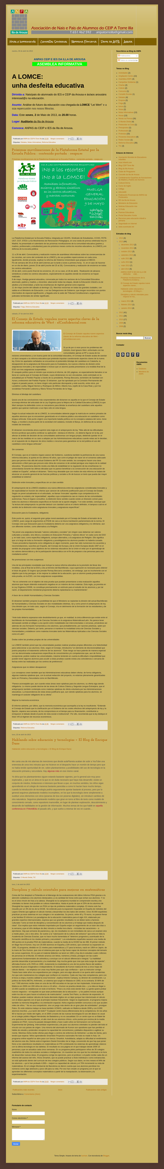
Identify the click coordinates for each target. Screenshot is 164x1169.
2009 (121, 323)
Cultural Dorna (124, 183)
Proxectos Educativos (127, 137)
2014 (121, 238)
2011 (121, 316)
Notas (121, 109)
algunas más (53, 771)
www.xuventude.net (126, 227)
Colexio (121, 88)
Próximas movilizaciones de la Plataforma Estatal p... (133, 279)
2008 (121, 326)
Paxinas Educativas (126, 212)
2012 (121, 312)
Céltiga (121, 189)
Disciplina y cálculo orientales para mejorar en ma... (134, 296)
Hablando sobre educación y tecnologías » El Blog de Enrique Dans (41, 749)
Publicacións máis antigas (96, 1090)
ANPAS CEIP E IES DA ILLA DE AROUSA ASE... (133, 273)
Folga (23, 307)
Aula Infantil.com (125, 162)
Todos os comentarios (128, 60)
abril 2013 (125, 269)
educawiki (122, 192)
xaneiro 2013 (126, 308)
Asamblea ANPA (125, 79)
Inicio (60, 1090)
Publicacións (124, 56)
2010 (121, 319)
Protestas (122, 134)
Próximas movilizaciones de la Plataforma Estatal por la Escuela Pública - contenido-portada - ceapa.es (55, 151)
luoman (84, 1156)
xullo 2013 (125, 258)
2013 (121, 241)
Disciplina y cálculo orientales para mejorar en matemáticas (58, 890)
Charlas (122, 85)
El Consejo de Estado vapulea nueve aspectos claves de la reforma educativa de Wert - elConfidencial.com (55, 320)
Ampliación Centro (126, 76)
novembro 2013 (127, 248)
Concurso (122, 91)
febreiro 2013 (126, 305)
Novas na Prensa (125, 118)
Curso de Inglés (125, 186)
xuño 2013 (125, 262)
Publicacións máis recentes (23, 1090)
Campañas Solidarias (53, 41)
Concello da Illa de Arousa (129, 175)
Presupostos (124, 128)
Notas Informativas (34, 142)
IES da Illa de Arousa (127, 200)
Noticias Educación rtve (128, 206)
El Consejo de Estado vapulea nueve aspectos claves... (135, 284)
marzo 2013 (126, 301)
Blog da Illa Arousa (126, 169)
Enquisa (122, 100)
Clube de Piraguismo (127, 172)
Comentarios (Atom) (32, 1094)
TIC (34, 877)
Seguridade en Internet (128, 224)
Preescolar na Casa (126, 125)
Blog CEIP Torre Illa (126, 165)
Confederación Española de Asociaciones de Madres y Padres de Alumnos (135, 179)
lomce (121, 106)
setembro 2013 (127, 255)
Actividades (123, 73)
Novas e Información (23, 41)
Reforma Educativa (84, 41)
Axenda (128, 41)
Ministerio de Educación (128, 203)
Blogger (106, 1156)
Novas (121, 115)
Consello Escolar (125, 94)
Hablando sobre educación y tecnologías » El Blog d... (132, 290)
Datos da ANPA (110, 41)
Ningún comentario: (58, 139)
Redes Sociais (124, 140)
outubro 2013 (126, 251)
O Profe (122, 209)
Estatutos (142, 369)
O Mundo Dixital (26, 877)
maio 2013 (125, 265)
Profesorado (123, 131)
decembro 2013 (127, 245)
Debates (24, 142)
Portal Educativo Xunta (128, 215)
